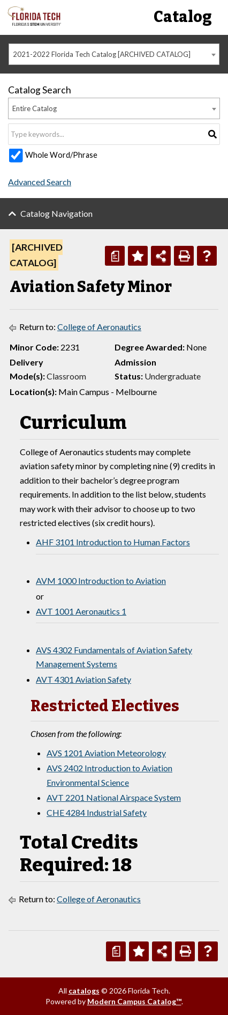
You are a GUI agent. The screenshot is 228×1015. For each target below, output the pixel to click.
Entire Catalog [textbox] (34, 108)
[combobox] (114, 54)
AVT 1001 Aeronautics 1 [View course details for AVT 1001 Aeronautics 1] (81, 611)
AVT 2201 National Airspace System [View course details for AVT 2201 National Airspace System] (114, 797)
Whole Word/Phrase (61, 154)
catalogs (84, 990)
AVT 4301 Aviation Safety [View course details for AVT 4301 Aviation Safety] (83, 679)
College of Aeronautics (99, 327)
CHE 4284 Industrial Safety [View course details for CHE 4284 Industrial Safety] (97, 812)
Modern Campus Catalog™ (134, 1001)
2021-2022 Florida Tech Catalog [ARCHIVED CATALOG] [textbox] (102, 54)
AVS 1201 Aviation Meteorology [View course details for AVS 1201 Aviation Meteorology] (106, 753)
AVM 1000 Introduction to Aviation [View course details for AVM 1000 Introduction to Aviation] (101, 580)
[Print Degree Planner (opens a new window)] (115, 256)
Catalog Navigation (56, 213)
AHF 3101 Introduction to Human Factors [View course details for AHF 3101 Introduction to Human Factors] (113, 542)
